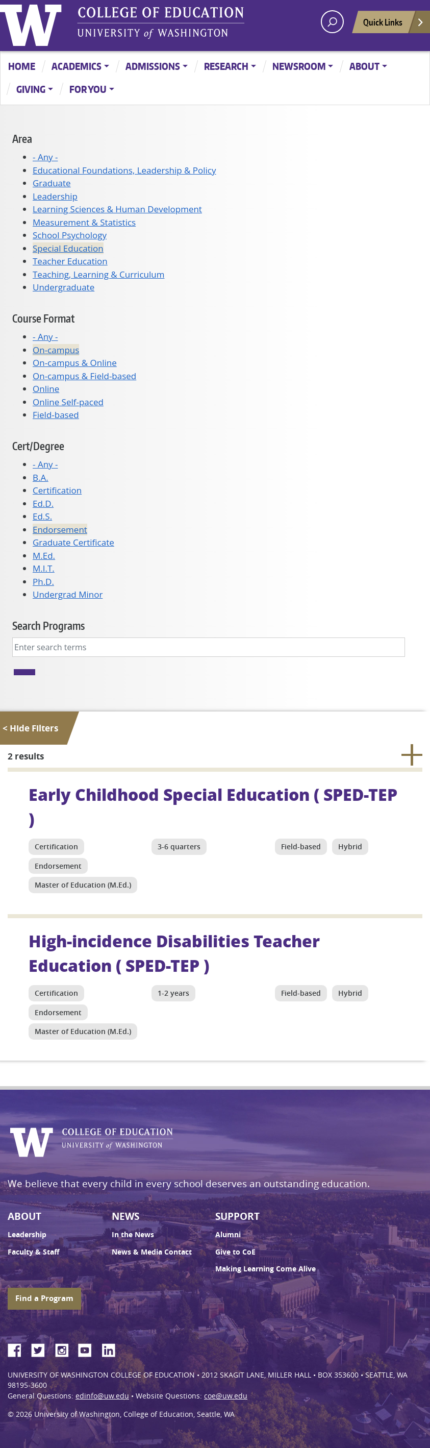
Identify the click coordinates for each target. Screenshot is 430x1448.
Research (226, 66)
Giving (30, 89)
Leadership (55, 196)
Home (21, 66)
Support (237, 1216)
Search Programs (48, 625)
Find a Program (44, 1298)
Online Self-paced (68, 402)
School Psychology (70, 235)
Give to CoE (235, 1252)
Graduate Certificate (73, 542)
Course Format (43, 318)
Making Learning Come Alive (265, 1269)
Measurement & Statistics (84, 222)
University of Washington (33, 23)
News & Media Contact (152, 1252)
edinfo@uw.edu (102, 1396)
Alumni (228, 1235)
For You (88, 89)
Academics (77, 66)
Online (46, 389)
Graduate (52, 183)
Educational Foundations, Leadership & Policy (124, 170)
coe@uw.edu (225, 1396)
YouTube (88, 1348)
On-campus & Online (75, 363)
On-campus (56, 350)
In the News (133, 1235)
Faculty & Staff (33, 1252)
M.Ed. (44, 555)
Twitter (42, 1348)
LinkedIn (112, 1348)
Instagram (65, 1348)
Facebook (18, 1348)
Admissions (152, 66)
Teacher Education (70, 261)
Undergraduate (63, 287)
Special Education (68, 248)
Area (22, 138)
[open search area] (332, 21)
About (364, 66)
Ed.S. (42, 516)
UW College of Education (161, 23)
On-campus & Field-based (84, 376)
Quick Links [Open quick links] (393, 24)
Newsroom (299, 66)
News (125, 1216)
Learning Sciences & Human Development (117, 209)
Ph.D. (43, 581)
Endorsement (60, 529)
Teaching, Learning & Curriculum (98, 274)
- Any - (45, 157)
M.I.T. (44, 568)
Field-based (56, 415)
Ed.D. (43, 503)
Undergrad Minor (68, 594)
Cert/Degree (38, 446)
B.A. (40, 477)
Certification (57, 490)
